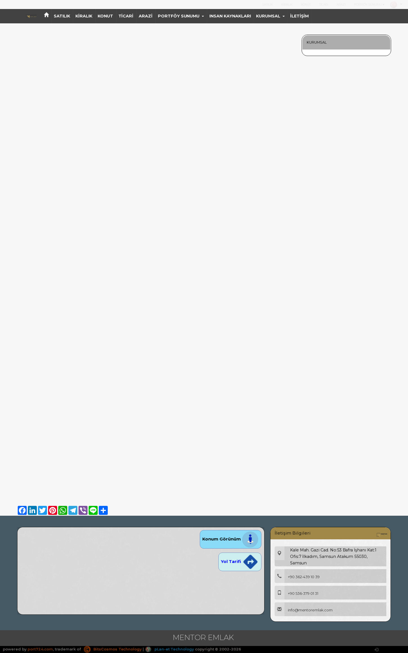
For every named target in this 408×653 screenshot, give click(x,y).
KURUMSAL (270, 16)
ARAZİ (341, 4)
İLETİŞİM (299, 16)
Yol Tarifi (240, 561)
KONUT (306, 4)
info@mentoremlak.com (304, 610)
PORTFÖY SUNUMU (369, 4)
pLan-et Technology (170, 649)
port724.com (40, 649)
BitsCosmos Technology (113, 649)
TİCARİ (323, 4)
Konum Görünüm (230, 539)
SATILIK (267, 4)
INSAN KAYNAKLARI (230, 16)
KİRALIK (286, 4)
